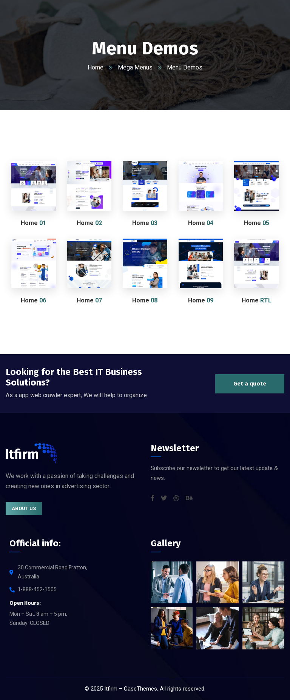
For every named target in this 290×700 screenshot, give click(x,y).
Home (95, 67)
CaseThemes (140, 688)
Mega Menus (135, 67)
